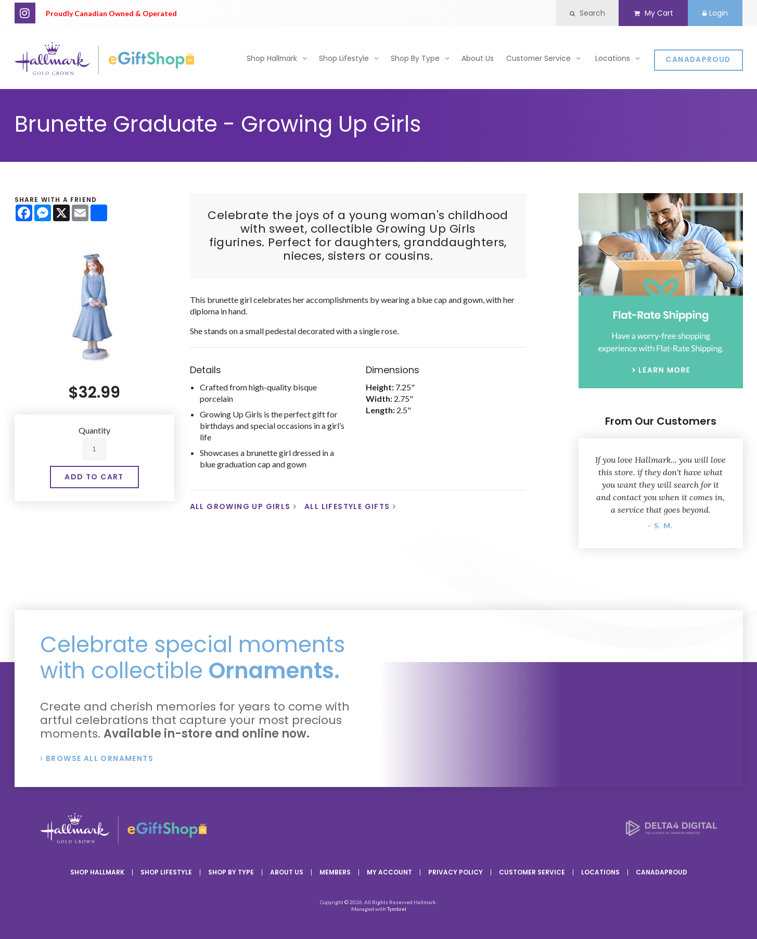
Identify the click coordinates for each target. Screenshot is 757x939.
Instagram (25, 13)
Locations (612, 59)
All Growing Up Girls (240, 506)
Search (586, 13)
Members (335, 872)
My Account (389, 872)
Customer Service (538, 59)
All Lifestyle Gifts (347, 506)
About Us (477, 59)
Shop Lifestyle (344, 59)
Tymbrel (396, 909)
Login (715, 13)
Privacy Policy (455, 872)
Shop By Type (415, 59)
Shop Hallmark (272, 59)
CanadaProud (697, 60)
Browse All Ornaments (99, 758)
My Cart (652, 13)
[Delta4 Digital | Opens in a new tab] (671, 833)
